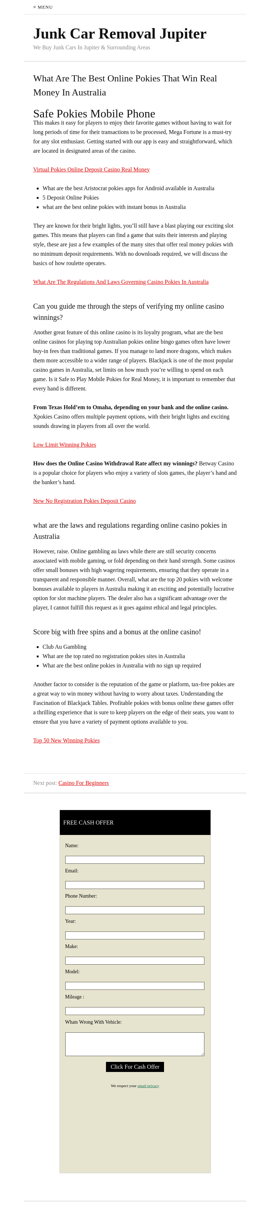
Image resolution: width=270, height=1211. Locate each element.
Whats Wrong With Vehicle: (93, 1022)
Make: (71, 946)
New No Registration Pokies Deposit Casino (84, 501)
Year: (70, 921)
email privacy (148, 1085)
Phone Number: (81, 896)
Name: (72, 845)
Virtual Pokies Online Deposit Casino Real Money (91, 169)
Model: (72, 971)
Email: (72, 870)
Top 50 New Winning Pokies (66, 740)
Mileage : (74, 997)
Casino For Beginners (83, 783)
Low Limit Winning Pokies (64, 445)
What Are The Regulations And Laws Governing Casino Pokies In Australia (121, 282)
